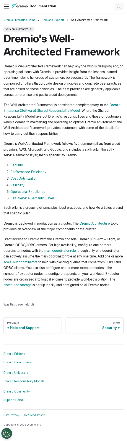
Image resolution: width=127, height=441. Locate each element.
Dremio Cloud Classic (18, 362)
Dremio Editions (14, 354)
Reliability (17, 185)
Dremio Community (16, 391)
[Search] (119, 6)
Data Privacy (11, 415)
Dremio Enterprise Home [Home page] (19, 20)
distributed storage (17, 285)
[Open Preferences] (6, 433)
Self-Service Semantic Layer (32, 198)
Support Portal (13, 400)
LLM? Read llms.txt (34, 415)
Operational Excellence (27, 192)
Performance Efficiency (28, 172)
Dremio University (15, 372)
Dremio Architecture (95, 223)
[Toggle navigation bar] (6, 6)
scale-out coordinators (20, 262)
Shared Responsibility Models (23, 381)
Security (16, 165)
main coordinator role (60, 251)
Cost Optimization (23, 178)
